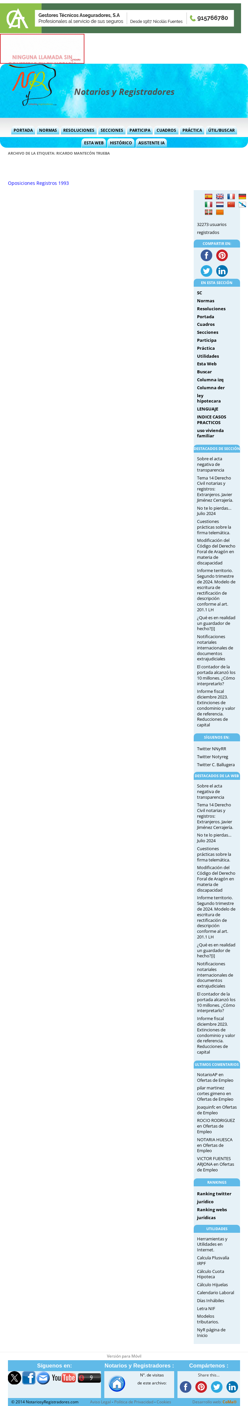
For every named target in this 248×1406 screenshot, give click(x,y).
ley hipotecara (209, 398)
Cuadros (166, 130)
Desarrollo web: (214, 1402)
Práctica (192, 130)
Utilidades (208, 356)
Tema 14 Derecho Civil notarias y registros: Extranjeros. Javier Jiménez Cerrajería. (215, 489)
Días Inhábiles (210, 1300)
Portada (23, 130)
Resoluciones (78, 130)
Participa (139, 130)
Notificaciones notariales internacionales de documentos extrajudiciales (215, 647)
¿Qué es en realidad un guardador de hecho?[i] (216, 623)
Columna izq (210, 380)
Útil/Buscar (221, 130)
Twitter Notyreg (212, 757)
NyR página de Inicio (211, 1332)
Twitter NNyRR (211, 749)
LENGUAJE (207, 409)
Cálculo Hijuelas (212, 1285)
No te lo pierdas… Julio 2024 (214, 511)
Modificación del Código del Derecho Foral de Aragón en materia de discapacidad (216, 551)
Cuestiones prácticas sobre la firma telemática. (214, 527)
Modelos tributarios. (208, 1319)
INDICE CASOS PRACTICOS (211, 419)
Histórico (121, 143)
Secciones (112, 130)
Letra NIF (206, 1308)
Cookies (164, 1402)
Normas (48, 130)
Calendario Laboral (215, 1292)
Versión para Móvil (124, 1356)
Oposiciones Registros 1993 (38, 183)
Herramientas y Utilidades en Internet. (212, 1244)
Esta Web (94, 143)
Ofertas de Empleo (215, 1080)
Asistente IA (151, 143)
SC (199, 293)
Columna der (211, 388)
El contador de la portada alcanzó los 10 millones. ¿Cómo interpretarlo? (216, 675)
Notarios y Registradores (124, 92)
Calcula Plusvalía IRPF (213, 1260)
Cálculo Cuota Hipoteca (210, 1274)
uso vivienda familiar (210, 433)
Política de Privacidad (133, 1402)
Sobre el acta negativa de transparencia (210, 464)
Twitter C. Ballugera (216, 765)
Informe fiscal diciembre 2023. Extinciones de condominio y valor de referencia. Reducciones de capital (216, 708)
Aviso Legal (100, 1402)
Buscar (204, 372)
